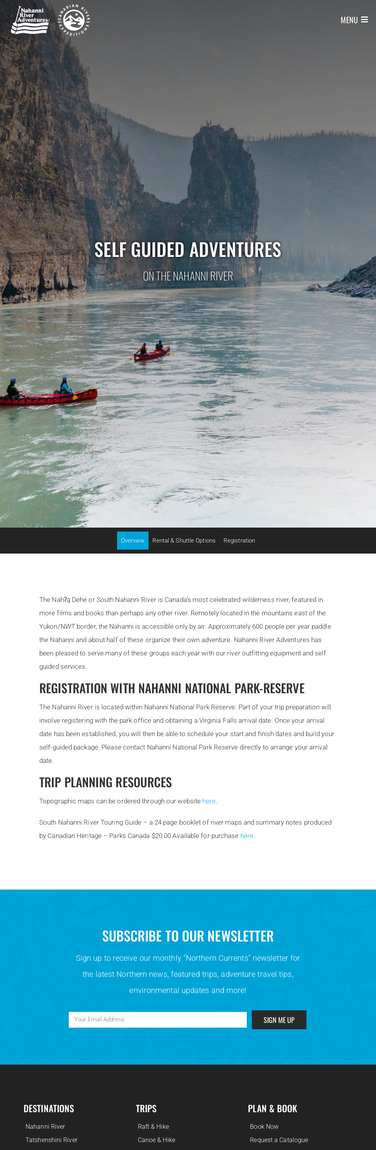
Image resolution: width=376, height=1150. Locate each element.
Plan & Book (272, 1108)
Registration (239, 540)
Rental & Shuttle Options (184, 540)
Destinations (49, 1108)
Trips (146, 1108)
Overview (133, 540)
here (208, 801)
